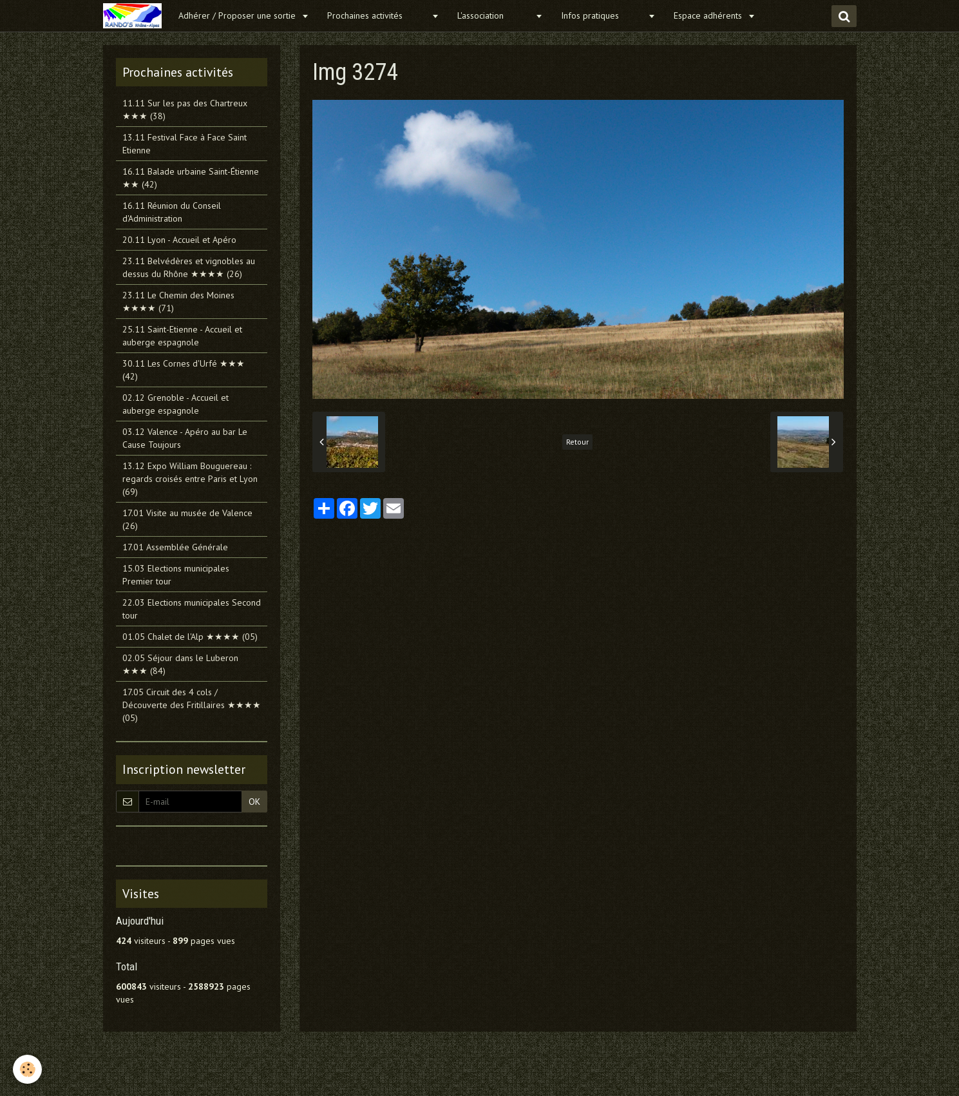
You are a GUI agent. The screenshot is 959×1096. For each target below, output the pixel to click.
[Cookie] (27, 1069)
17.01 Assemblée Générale (175, 547)
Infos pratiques (603, 15)
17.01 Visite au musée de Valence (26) (187, 519)
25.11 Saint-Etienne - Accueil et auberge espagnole (182, 335)
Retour (577, 442)
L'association (494, 15)
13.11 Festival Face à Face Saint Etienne (184, 143)
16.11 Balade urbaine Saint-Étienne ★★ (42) (190, 178)
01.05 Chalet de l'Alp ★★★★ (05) (190, 636)
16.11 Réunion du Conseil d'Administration (171, 212)
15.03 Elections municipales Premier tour (175, 574)
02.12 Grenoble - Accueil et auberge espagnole (175, 404)
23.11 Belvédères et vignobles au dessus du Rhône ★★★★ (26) (188, 267)
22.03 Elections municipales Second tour (191, 609)
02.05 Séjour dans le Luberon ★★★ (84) (180, 664)
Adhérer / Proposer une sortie (238, 15)
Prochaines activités (377, 15)
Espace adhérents (709, 15)
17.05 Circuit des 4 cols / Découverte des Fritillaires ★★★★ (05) (191, 705)
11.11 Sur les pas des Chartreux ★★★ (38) (184, 109)
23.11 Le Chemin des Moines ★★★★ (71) (178, 301)
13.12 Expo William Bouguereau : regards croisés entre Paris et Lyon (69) (190, 478)
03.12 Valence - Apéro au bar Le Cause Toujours (184, 438)
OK (254, 801)
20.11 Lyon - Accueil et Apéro (179, 239)
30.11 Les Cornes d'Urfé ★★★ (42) (183, 370)
